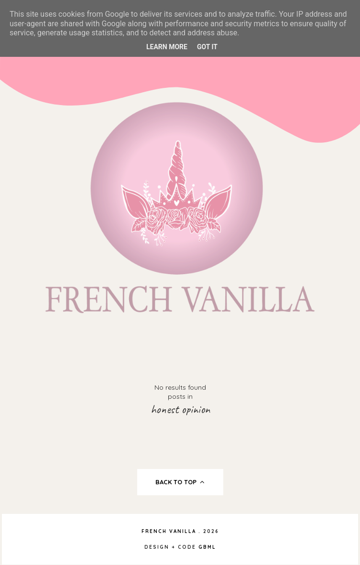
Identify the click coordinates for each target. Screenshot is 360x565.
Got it (207, 47)
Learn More (166, 47)
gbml (207, 547)
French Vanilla (169, 531)
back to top (180, 482)
